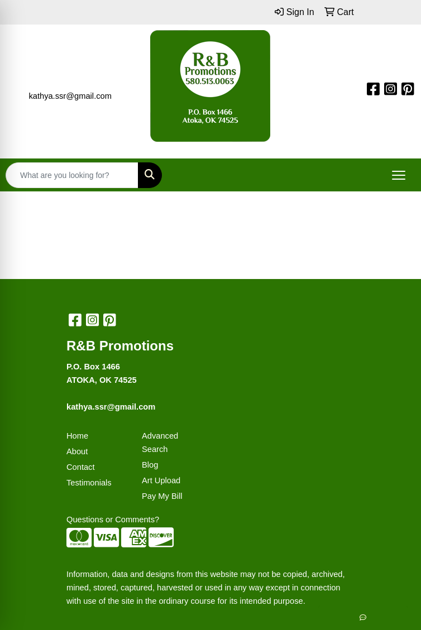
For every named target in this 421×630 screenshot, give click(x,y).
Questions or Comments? (112, 519)
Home (77, 435)
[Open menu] (398, 175)
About (77, 451)
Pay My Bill (162, 496)
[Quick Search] (72, 175)
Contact (80, 467)
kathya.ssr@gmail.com (69, 96)
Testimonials (89, 482)
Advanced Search (160, 442)
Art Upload (161, 480)
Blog (150, 464)
